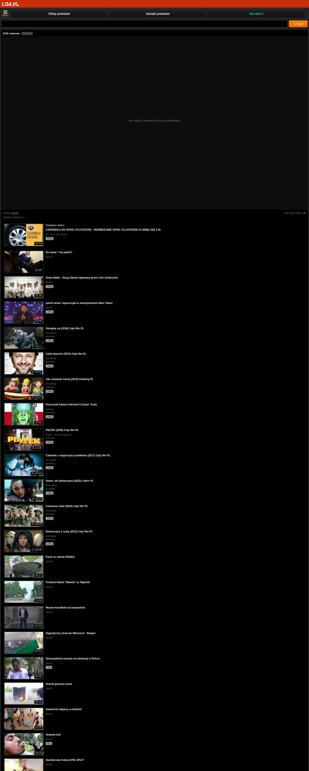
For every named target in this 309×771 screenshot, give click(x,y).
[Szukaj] (144, 23)
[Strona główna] (10, 4)
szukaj (298, 24)
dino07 (15, 213)
